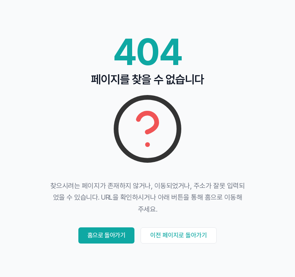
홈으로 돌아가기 (106, 235)
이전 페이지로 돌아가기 (178, 235)
